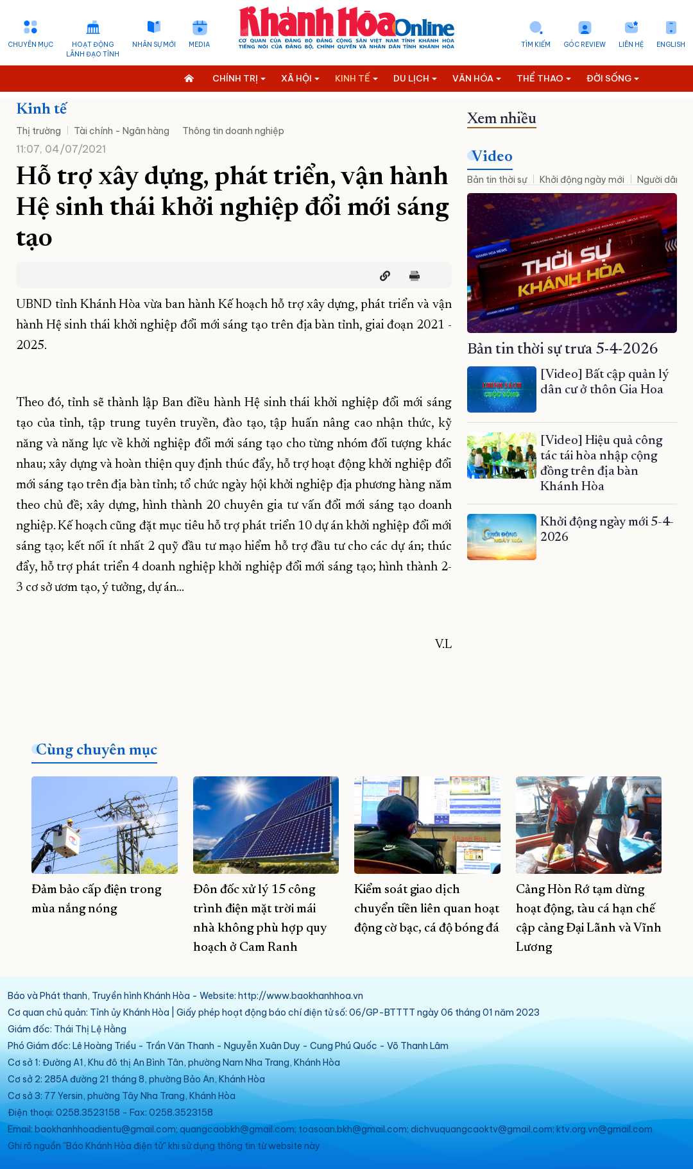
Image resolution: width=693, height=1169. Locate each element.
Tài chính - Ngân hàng (121, 131)
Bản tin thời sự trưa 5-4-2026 (562, 349)
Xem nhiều (501, 119)
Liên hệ (631, 44)
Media (199, 44)
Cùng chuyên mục (96, 750)
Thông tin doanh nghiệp (233, 131)
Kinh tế (41, 109)
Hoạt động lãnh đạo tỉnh (92, 49)
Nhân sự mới (154, 44)
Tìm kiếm (536, 44)
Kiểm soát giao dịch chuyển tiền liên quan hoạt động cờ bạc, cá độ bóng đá (426, 909)
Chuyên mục (30, 44)
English (670, 44)
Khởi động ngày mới (582, 179)
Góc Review (584, 44)
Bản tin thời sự (497, 179)
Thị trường (38, 131)
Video (492, 157)
